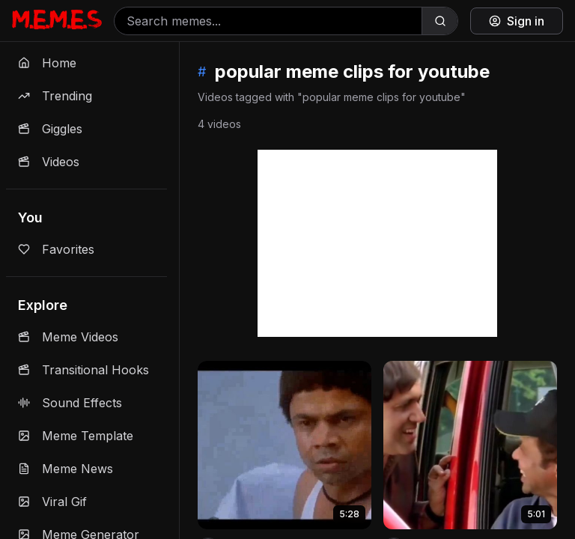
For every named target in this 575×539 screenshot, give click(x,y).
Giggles (50, 128)
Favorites (56, 249)
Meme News (65, 468)
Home (47, 62)
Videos (48, 161)
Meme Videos (68, 336)
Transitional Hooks (83, 369)
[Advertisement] (377, 243)
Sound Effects (70, 402)
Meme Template (75, 435)
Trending (55, 95)
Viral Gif (52, 501)
